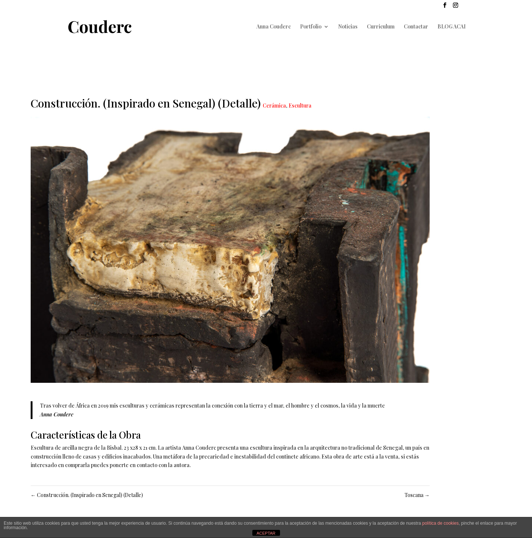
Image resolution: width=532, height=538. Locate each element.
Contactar (416, 27)
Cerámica (274, 105)
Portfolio (310, 27)
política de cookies (440, 523)
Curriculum (381, 27)
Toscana (417, 494)
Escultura (300, 105)
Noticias (348, 27)
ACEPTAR (265, 533)
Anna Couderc (273, 27)
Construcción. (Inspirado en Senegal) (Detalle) (87, 494)
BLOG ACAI (451, 27)
